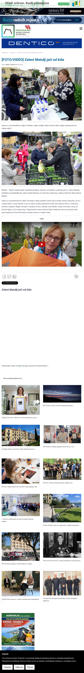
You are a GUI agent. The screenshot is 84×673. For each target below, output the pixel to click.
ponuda (32, 366)
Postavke (7, 667)
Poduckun (5, 52)
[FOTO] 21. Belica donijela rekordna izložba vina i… (58, 483)
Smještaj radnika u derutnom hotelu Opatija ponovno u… (19, 449)
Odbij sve (19, 667)
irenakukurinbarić (41, 366)
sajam (14, 366)
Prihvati (30, 667)
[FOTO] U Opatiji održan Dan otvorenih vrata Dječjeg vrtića (19, 487)
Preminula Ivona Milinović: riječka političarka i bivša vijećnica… (62, 560)
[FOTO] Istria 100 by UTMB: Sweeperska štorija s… (58, 405)
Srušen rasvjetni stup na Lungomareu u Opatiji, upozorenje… (61, 525)
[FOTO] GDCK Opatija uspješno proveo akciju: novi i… (59, 447)
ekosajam (26, 366)
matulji (19, 366)
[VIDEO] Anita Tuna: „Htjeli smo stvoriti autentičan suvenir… (20, 417)
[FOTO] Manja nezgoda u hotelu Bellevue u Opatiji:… (17, 564)
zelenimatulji (6, 366)
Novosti (12, 52)
